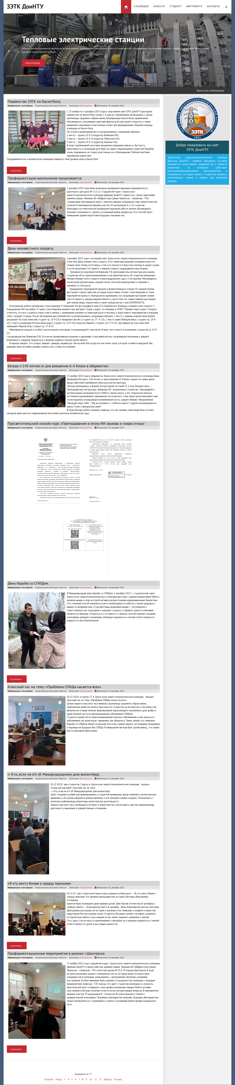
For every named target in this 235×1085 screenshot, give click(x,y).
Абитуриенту (194, 6)
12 (100, 1079)
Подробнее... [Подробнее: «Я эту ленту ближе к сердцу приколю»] (17, 945)
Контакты (213, 6)
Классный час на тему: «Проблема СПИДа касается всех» (55, 686)
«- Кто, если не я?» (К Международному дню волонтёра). (55, 774)
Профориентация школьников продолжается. (46, 178)
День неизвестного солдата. (31, 248)
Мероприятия (86, 105)
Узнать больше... (33, 63)
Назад (59, 1079)
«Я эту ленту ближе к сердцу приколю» (40, 883)
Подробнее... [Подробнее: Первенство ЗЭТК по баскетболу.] (17, 170)
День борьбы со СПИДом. (29, 583)
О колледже (141, 6)
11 (95, 1079)
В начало (48, 1079)
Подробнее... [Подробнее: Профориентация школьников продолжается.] (17, 240)
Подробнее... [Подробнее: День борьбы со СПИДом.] (17, 679)
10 (90, 1079)
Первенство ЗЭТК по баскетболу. (35, 101)
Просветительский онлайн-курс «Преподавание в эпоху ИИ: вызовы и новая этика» (78, 423)
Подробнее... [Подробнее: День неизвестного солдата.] (17, 358)
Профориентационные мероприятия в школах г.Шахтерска (57, 953)
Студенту (175, 6)
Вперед (108, 1079)
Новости (159, 6)
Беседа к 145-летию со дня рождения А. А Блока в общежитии (60, 365)
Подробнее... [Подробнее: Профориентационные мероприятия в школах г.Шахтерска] (17, 1049)
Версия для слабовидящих (210, 90)
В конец (118, 1079)
